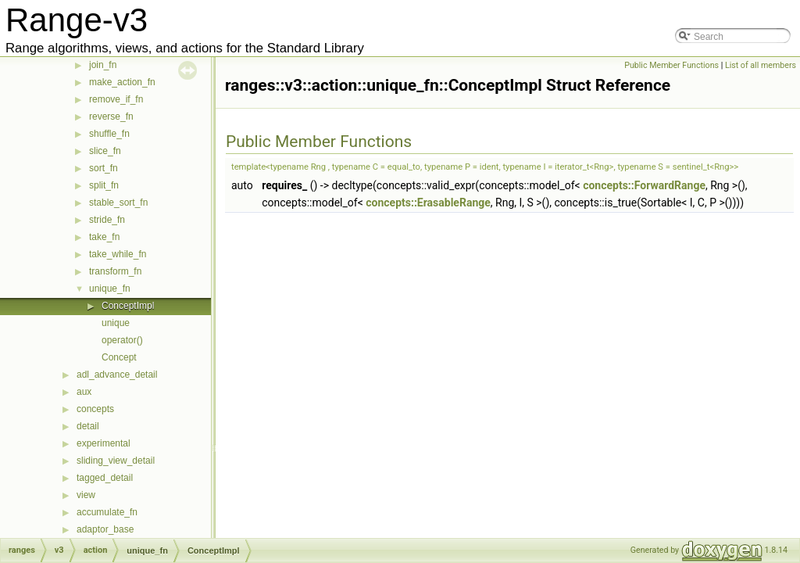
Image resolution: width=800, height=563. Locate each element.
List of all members (760, 65)
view (86, 494)
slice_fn (105, 150)
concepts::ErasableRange (428, 202)
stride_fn (107, 219)
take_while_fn (117, 254)
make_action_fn (122, 82)
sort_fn (103, 168)
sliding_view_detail (116, 460)
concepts (95, 408)
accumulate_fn (107, 512)
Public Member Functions (671, 65)
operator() (122, 340)
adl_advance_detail (117, 374)
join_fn (102, 64)
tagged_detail (105, 477)
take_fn (104, 236)
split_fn (104, 185)
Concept (119, 357)
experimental (103, 443)
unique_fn (109, 288)
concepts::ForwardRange (644, 185)
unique (116, 322)
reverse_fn (111, 116)
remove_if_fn (116, 99)
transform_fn (115, 271)
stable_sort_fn (118, 202)
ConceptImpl (128, 305)
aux (84, 391)
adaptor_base (105, 529)
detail (88, 426)
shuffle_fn (109, 133)
